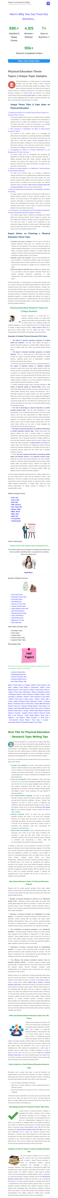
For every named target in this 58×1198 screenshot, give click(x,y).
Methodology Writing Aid (18, 674)
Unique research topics (39, 327)
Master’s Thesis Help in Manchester (19, 692)
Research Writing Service (18, 679)
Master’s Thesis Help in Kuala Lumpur (21, 699)
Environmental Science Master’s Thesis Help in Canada (28, 720)
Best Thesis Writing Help (18, 681)
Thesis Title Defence (17, 615)
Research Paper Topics (18, 637)
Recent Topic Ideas (17, 594)
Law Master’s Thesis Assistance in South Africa (32, 717)
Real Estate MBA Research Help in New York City (29, 708)
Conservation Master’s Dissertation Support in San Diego (25, 722)
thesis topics (31, 95)
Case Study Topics (17, 599)
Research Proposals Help (18, 676)
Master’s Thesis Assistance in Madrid (28, 694)
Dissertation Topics (16, 630)
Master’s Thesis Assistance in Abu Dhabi (36, 696)
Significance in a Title (17, 620)
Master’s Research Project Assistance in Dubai (28, 701)
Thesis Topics (15, 633)
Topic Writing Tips (16, 601)
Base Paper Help (16, 622)
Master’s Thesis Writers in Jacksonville (26, 687)
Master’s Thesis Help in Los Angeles (19, 685)
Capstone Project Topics (18, 640)
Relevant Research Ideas (18, 613)
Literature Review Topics (18, 606)
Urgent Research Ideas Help (19, 608)
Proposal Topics (16, 635)
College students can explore (39, 442)
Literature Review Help (18, 672)
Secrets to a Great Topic (18, 604)
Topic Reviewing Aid (17, 618)
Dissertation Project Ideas (18, 597)
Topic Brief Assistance (17, 611)
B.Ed (12, 497)
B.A (17, 497)
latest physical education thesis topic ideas (30, 1129)
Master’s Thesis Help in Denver (39, 689)
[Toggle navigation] (48, 3)
